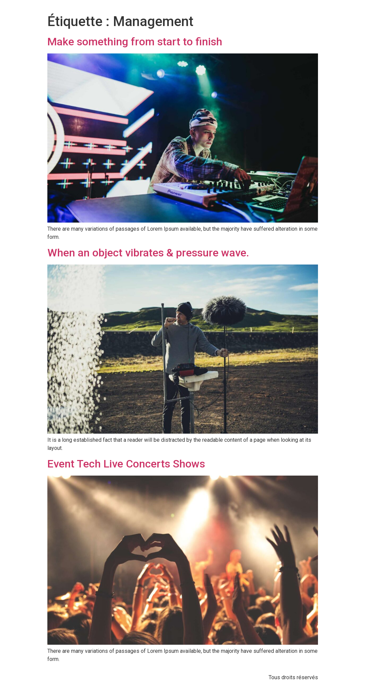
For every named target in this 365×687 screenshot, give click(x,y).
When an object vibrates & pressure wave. (148, 252)
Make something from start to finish (134, 41)
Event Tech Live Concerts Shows (126, 463)
